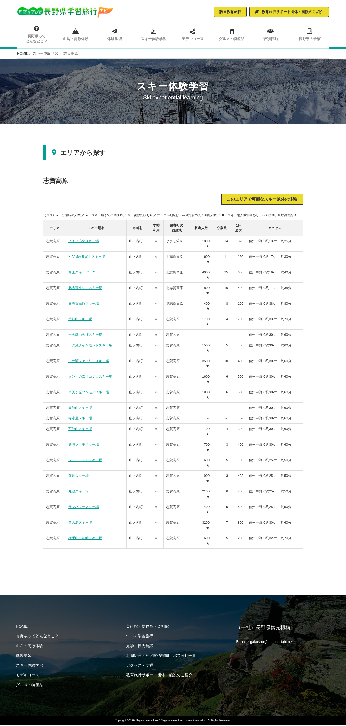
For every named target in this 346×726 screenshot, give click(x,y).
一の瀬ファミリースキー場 (88, 362)
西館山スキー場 (80, 430)
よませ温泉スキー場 (83, 242)
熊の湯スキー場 (80, 524)
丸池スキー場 (78, 492)
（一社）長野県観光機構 (264, 629)
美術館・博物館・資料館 (147, 627)
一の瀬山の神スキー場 (85, 336)
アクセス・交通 (139, 666)
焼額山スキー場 (80, 320)
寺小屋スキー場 (80, 419)
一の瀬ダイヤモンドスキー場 (90, 347)
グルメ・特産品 (231, 34)
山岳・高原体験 (75, 34)
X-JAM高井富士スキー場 (87, 258)
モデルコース (192, 34)
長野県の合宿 (309, 34)
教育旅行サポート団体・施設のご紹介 (159, 676)
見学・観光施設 (139, 647)
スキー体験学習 (153, 34)
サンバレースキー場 (83, 508)
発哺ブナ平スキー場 (83, 446)
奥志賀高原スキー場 (83, 305)
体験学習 (114, 34)
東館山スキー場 (80, 409)
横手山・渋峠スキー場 (85, 539)
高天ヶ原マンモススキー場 (88, 393)
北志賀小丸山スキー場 (85, 289)
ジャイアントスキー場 (85, 461)
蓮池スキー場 (78, 477)
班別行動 (270, 34)
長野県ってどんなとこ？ (36, 34)
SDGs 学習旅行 (139, 637)
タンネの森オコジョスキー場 (90, 378)
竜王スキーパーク (81, 273)
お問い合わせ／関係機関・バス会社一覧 (161, 656)
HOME (22, 627)
